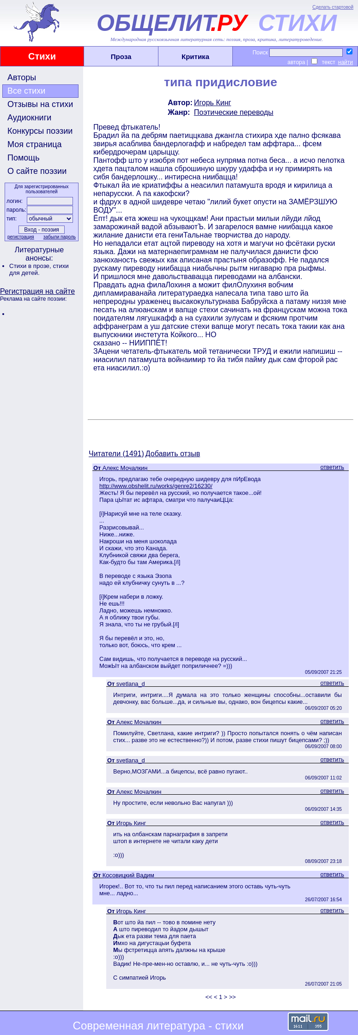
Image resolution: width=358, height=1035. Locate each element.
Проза (121, 56)
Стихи (42, 56)
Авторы (21, 77)
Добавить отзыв (173, 454)
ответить (332, 467)
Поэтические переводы (233, 112)
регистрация (20, 236)
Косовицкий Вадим (128, 875)
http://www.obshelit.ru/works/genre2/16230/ (155, 485)
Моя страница (34, 144)
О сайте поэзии (37, 171)
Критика (195, 56)
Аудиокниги (29, 117)
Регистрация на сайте (37, 291)
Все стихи (26, 90)
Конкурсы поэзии (40, 131)
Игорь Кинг (212, 103)
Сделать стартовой (332, 7)
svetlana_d (130, 683)
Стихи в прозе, (31, 265)
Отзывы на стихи (40, 104)
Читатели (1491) (116, 454)
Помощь (23, 157)
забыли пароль (59, 236)
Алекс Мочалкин (125, 467)
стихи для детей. (39, 269)
